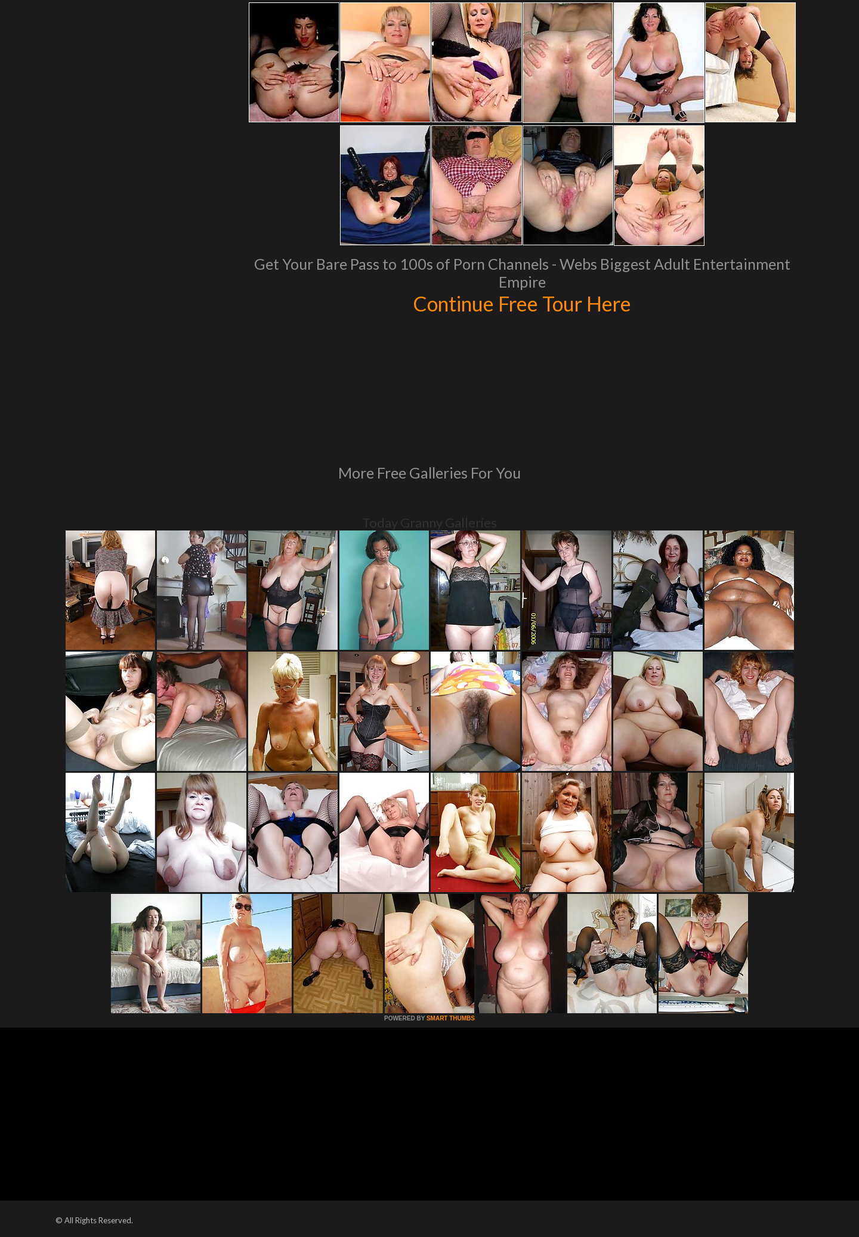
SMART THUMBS (451, 1018)
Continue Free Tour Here (522, 303)
